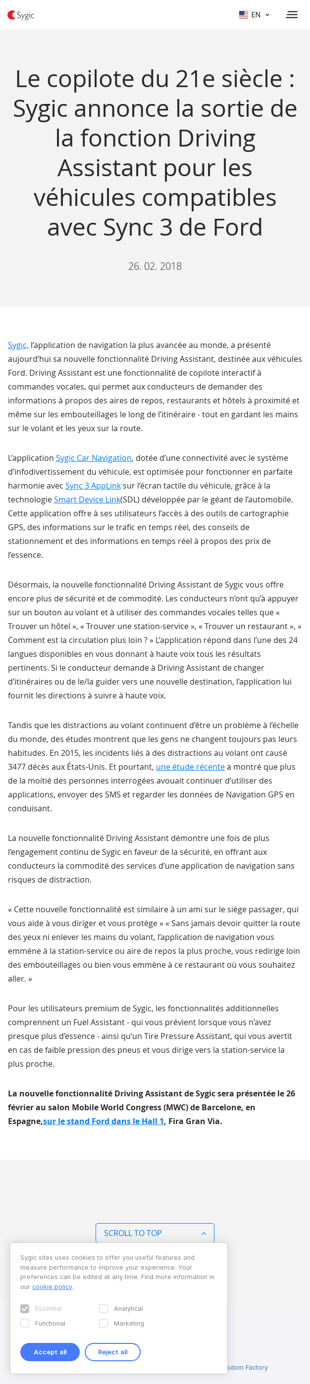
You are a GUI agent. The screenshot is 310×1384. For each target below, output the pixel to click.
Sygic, (18, 345)
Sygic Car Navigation (94, 457)
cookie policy (52, 1286)
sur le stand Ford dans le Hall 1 (103, 1121)
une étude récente (190, 766)
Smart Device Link (87, 499)
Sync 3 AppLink (93, 485)
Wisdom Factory (243, 1367)
